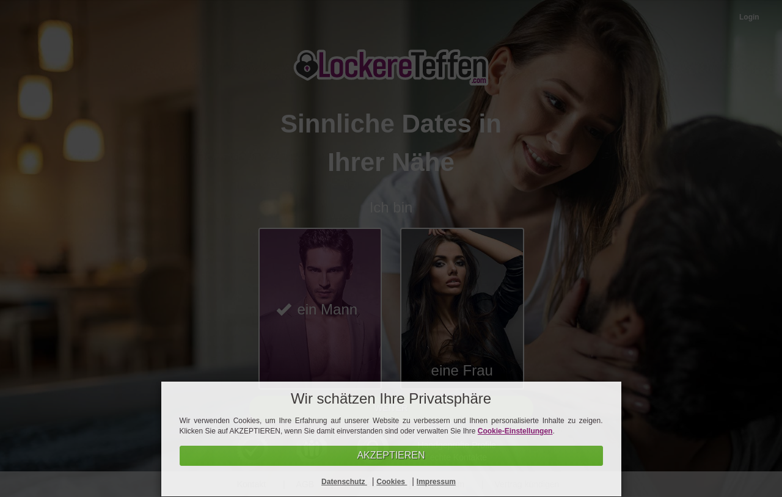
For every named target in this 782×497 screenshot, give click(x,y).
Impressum (436, 481)
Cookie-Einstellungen (515, 431)
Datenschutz (344, 481)
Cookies (391, 481)
